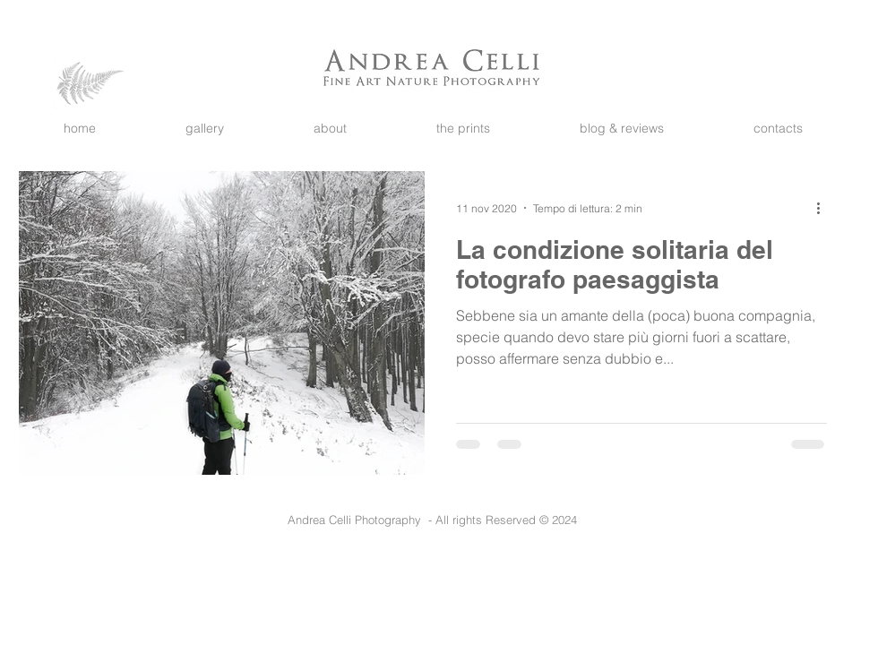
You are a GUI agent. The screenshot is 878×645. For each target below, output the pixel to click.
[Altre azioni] (824, 208)
